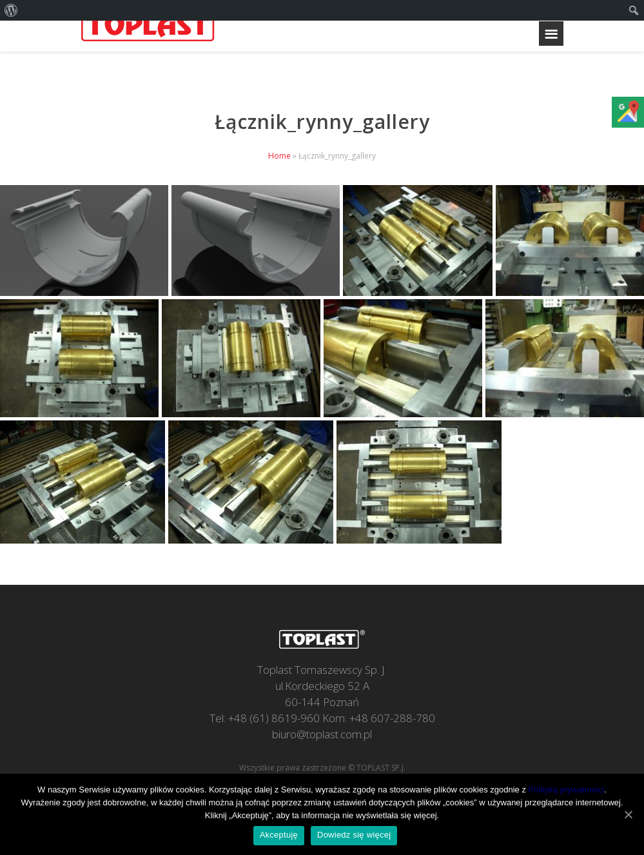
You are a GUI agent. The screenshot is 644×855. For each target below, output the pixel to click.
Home (279, 155)
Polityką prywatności (567, 789)
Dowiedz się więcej (354, 835)
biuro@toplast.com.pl (322, 734)
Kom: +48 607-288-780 (378, 718)
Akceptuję (279, 835)
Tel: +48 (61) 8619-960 (265, 718)
